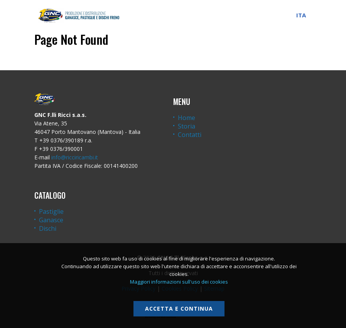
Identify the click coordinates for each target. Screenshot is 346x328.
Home (186, 117)
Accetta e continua (179, 308)
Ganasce (51, 220)
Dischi (47, 228)
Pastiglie (51, 211)
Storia (186, 126)
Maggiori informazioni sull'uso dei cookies (179, 281)
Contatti (189, 134)
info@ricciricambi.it (74, 157)
